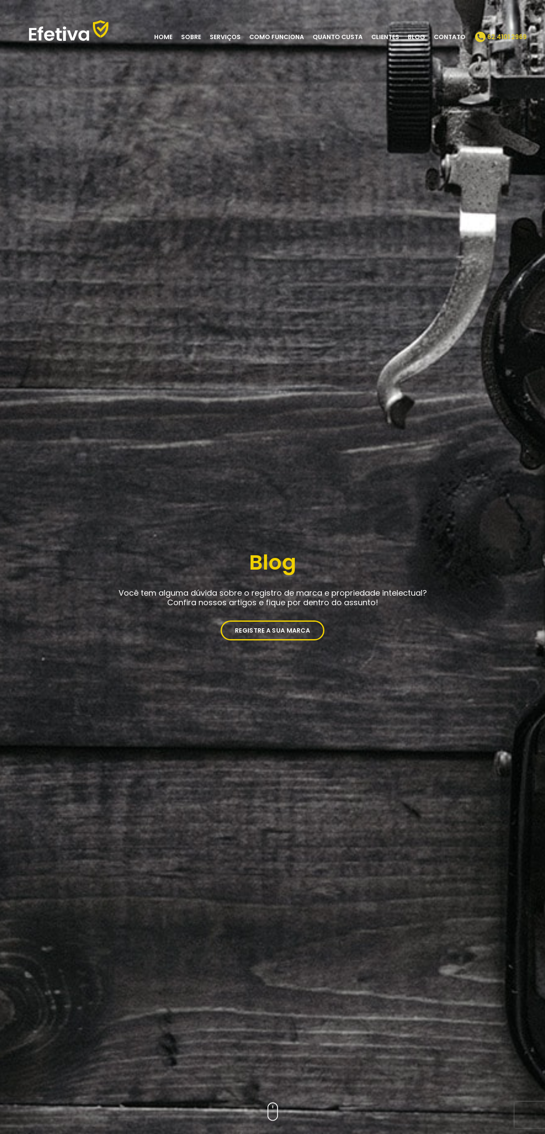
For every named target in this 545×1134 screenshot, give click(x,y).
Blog (416, 37)
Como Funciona (276, 37)
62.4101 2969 (507, 37)
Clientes (385, 37)
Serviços (225, 37)
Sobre (191, 37)
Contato (450, 37)
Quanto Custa (338, 37)
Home (163, 37)
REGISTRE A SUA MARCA (272, 630)
